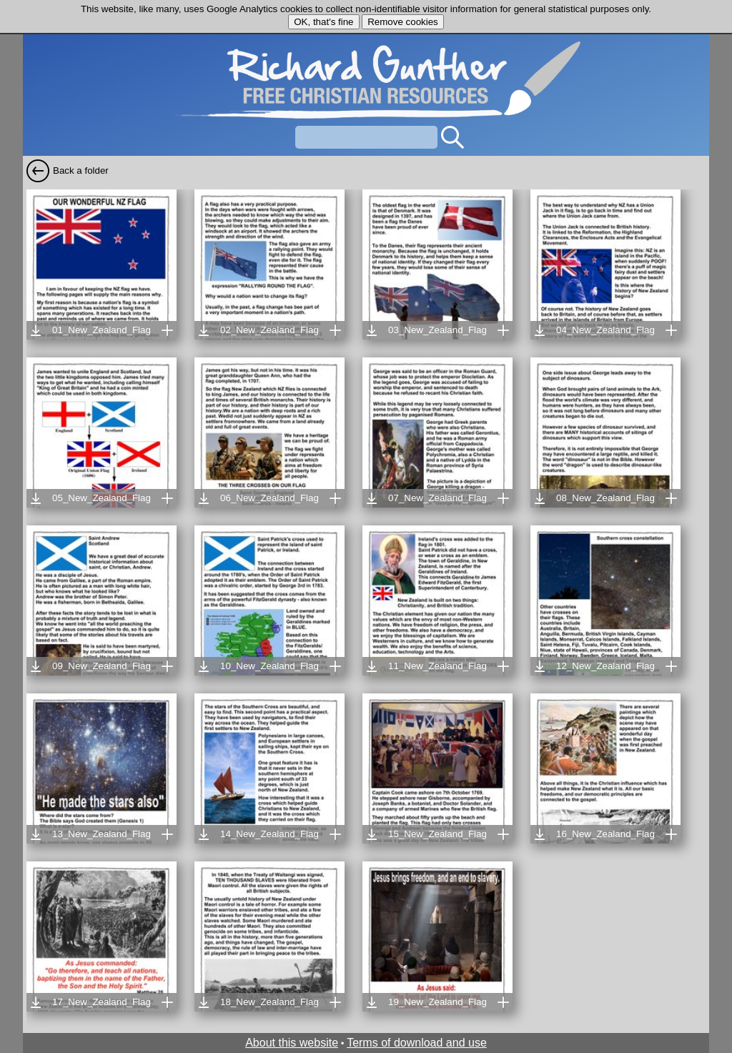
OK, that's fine (323, 21)
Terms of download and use (417, 1043)
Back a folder (81, 170)
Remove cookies (402, 21)
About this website (291, 1043)
